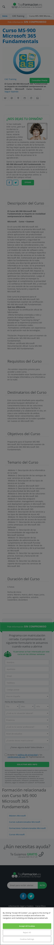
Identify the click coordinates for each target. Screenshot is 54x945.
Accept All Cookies (27, 926)
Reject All (27, 932)
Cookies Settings (27, 939)
